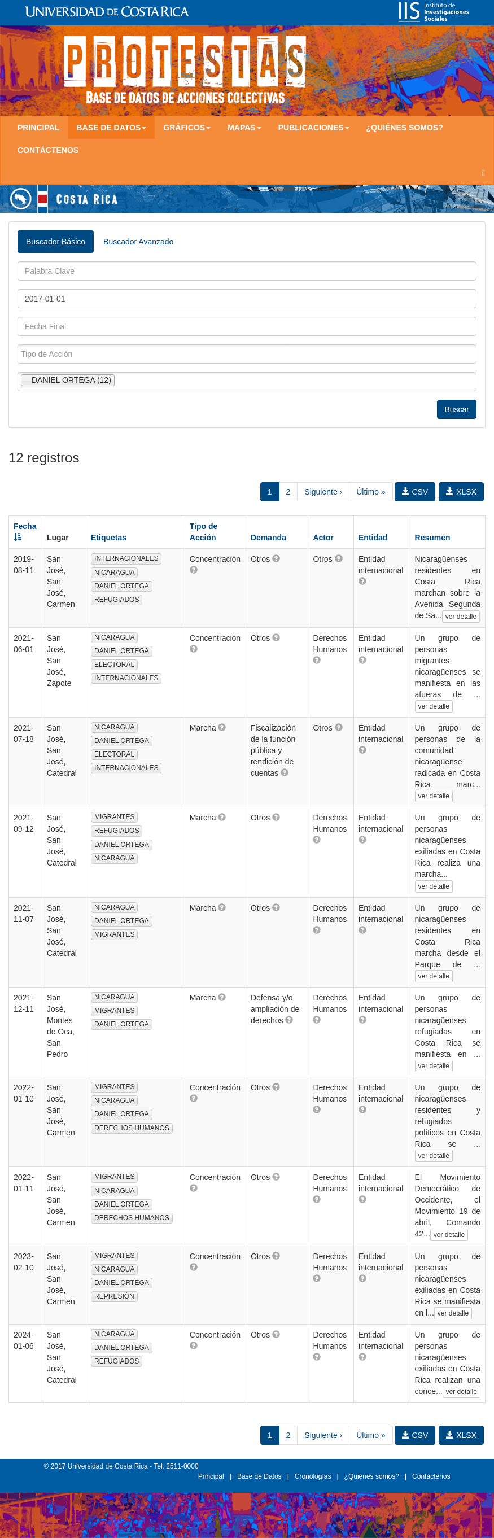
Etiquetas (108, 537)
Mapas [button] (244, 127)
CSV (415, 491)
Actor (323, 537)
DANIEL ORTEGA (121, 586)
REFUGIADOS (116, 600)
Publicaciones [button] (313, 127)
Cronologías (313, 1476)
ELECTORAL (114, 664)
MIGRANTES (114, 817)
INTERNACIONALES (126, 558)
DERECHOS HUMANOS (131, 1128)
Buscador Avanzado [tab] (138, 241)
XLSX (461, 491)
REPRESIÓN (114, 1296)
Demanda (268, 537)
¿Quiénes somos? (404, 127)
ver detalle (460, 617)
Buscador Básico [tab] (55, 241)
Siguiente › (323, 491)
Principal (38, 127)
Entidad (373, 537)
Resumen (433, 537)
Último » (370, 491)
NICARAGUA (114, 572)
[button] (194, 570)
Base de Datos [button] (111, 127)
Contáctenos (48, 150)
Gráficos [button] (187, 127)
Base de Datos (259, 1476)
